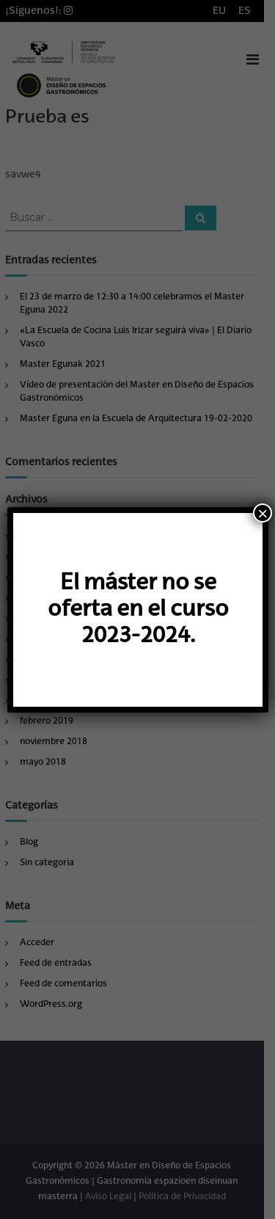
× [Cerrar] (262, 513)
